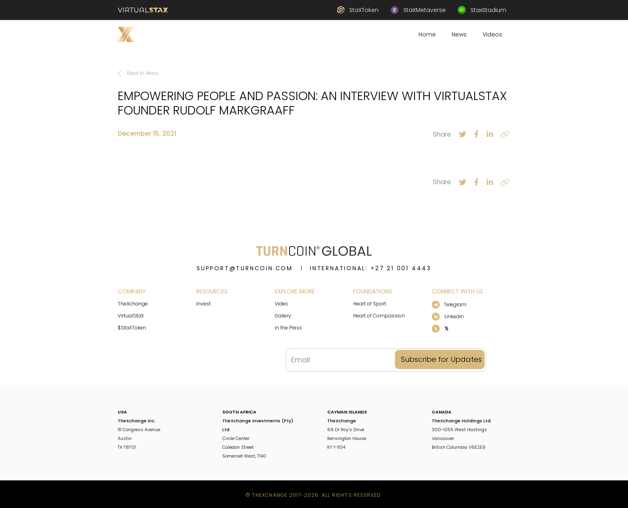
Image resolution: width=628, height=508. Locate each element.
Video (281, 303)
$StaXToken (132, 327)
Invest (203, 303)
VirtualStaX (131, 315)
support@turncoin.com (245, 268)
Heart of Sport (369, 303)
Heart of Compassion (379, 315)
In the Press (288, 327)
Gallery (283, 315)
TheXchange (133, 303)
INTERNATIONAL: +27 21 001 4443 (370, 268)
